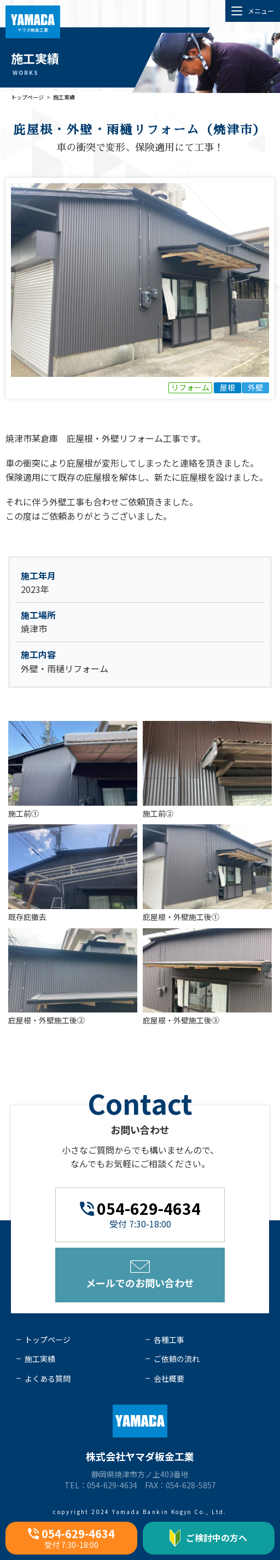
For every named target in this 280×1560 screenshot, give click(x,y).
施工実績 (64, 97)
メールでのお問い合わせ (140, 1275)
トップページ (27, 97)
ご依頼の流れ (177, 1358)
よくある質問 (48, 1378)
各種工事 (169, 1339)
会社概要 (169, 1378)
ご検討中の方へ (208, 1538)
